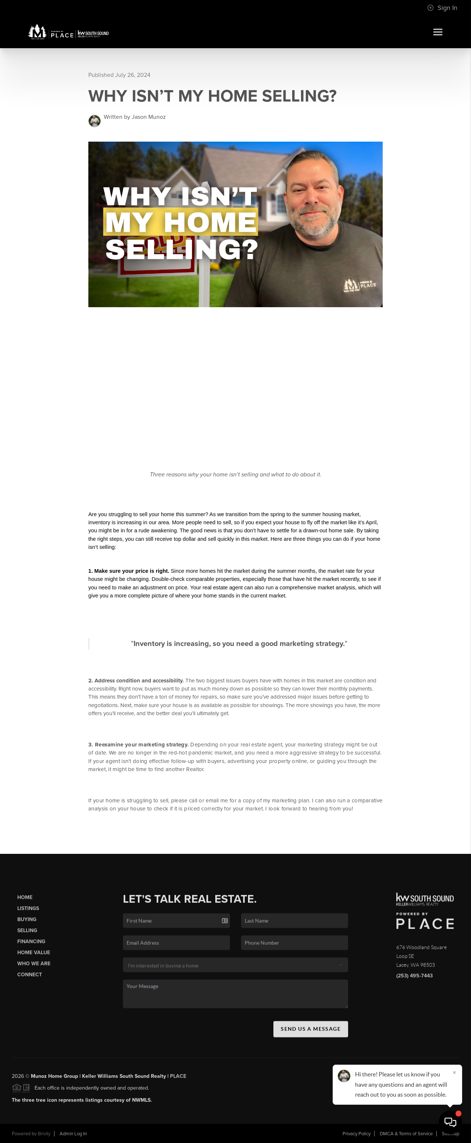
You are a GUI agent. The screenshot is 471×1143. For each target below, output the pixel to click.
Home (24, 900)
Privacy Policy (357, 1134)
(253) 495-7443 (414, 978)
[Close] (454, 1072)
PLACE (178, 1078)
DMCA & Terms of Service (406, 1134)
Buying (26, 922)
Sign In (442, 7)
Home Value (33, 955)
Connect (29, 977)
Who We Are (33, 966)
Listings (28, 911)
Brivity (44, 1134)
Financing (31, 944)
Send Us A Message (311, 1031)
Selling (27, 933)
